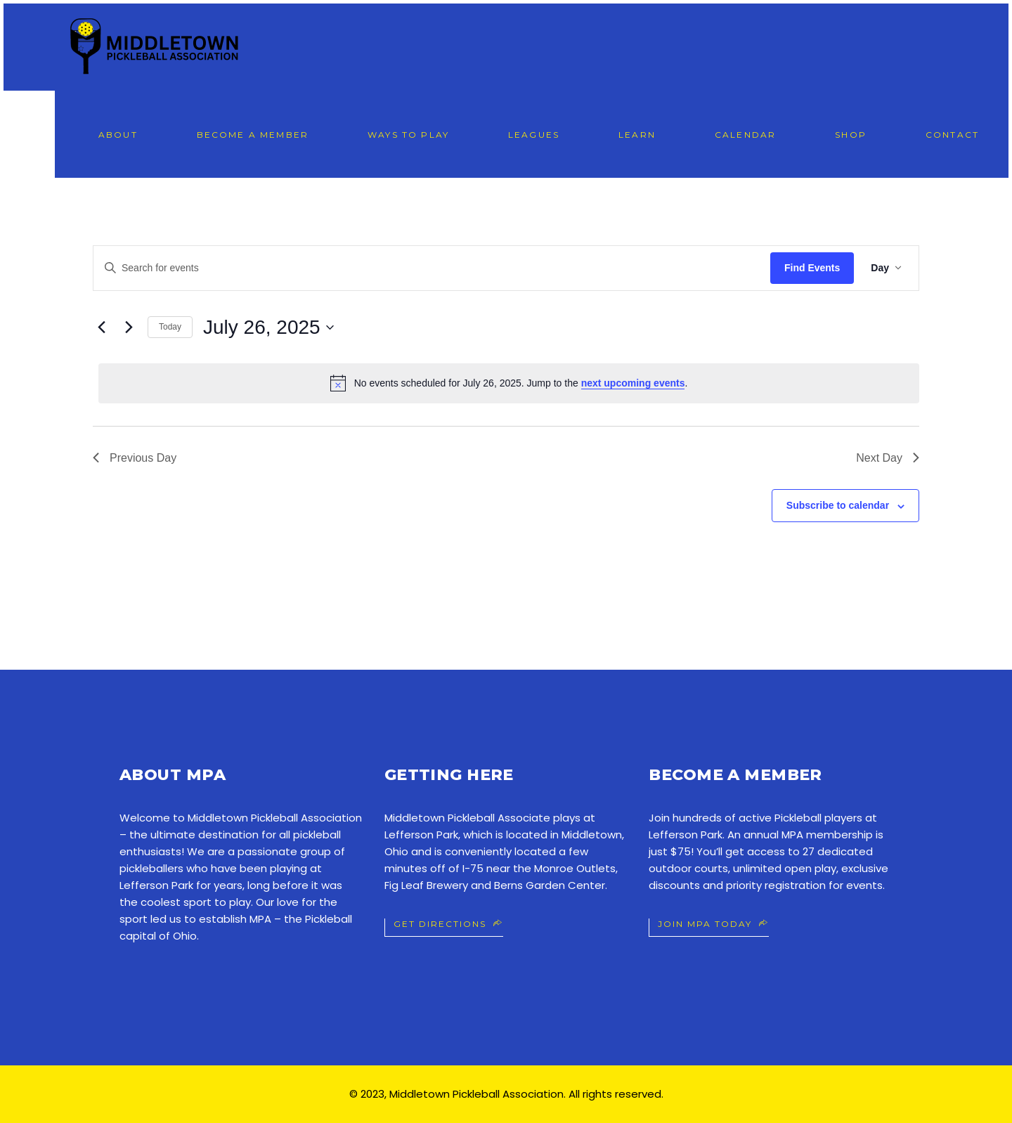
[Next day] (128, 327)
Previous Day (134, 458)
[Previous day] (101, 327)
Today (170, 327)
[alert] (508, 383)
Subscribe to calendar (837, 505)
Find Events (812, 267)
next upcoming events (633, 383)
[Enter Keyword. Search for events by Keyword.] (431, 268)
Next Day (887, 458)
